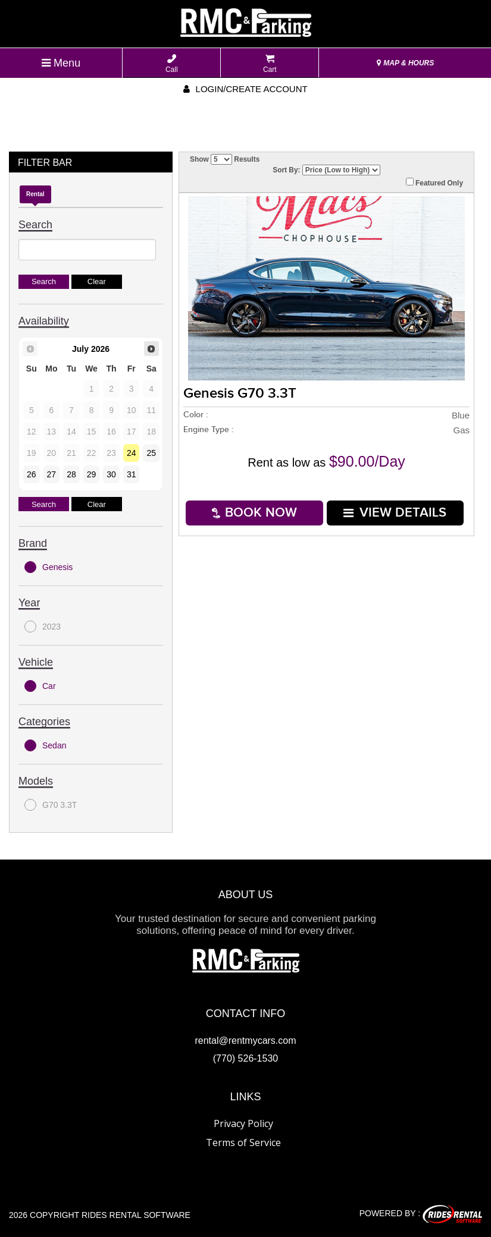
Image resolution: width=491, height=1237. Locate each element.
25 (151, 453)
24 (131, 453)
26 (31, 474)
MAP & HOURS (405, 63)
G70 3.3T (50, 805)
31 (131, 474)
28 (71, 474)
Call (171, 64)
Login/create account (245, 89)
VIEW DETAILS (394, 513)
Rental (35, 194)
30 (111, 474)
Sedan (45, 745)
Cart (270, 64)
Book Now (254, 513)
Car (40, 686)
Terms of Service (243, 1142)
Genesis (48, 567)
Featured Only (434, 182)
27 (52, 474)
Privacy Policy (243, 1123)
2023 (42, 626)
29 (91, 474)
